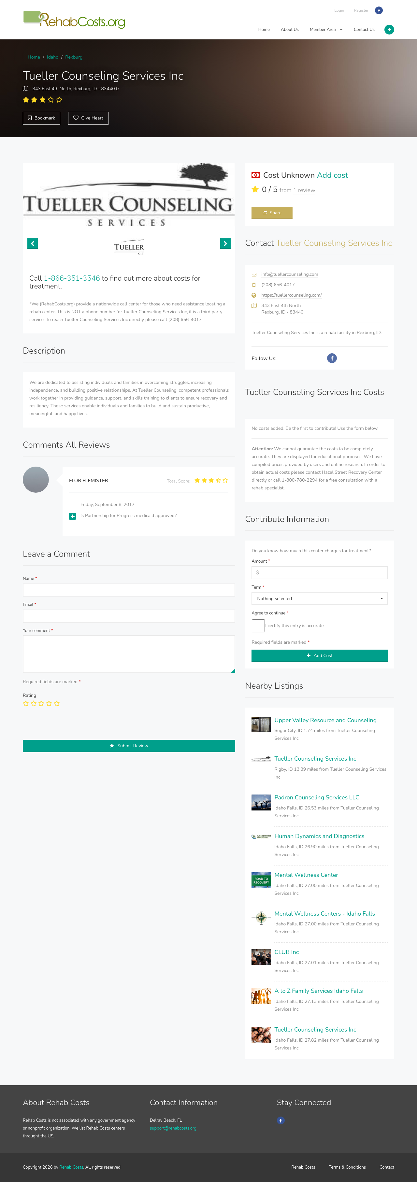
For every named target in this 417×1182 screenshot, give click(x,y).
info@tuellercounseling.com (289, 274)
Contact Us (364, 30)
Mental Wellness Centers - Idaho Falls (324, 914)
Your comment (38, 631)
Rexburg (73, 57)
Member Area (326, 30)
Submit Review (129, 746)
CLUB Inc (286, 952)
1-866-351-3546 (72, 278)
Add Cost (320, 656)
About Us (290, 30)
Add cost (332, 175)
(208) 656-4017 (278, 285)
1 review (304, 190)
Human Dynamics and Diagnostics (319, 836)
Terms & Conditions (347, 1167)
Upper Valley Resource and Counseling (325, 720)
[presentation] (72, 727)
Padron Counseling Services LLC (316, 797)
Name (30, 579)
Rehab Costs (71, 1167)
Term (258, 587)
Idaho (52, 57)
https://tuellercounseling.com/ (291, 295)
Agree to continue (270, 613)
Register (361, 10)
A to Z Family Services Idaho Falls (318, 991)
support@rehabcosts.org (173, 1128)
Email (29, 605)
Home (264, 30)
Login (339, 10)
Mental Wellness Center (306, 875)
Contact (387, 1167)
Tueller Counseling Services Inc (315, 759)
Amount (261, 561)
